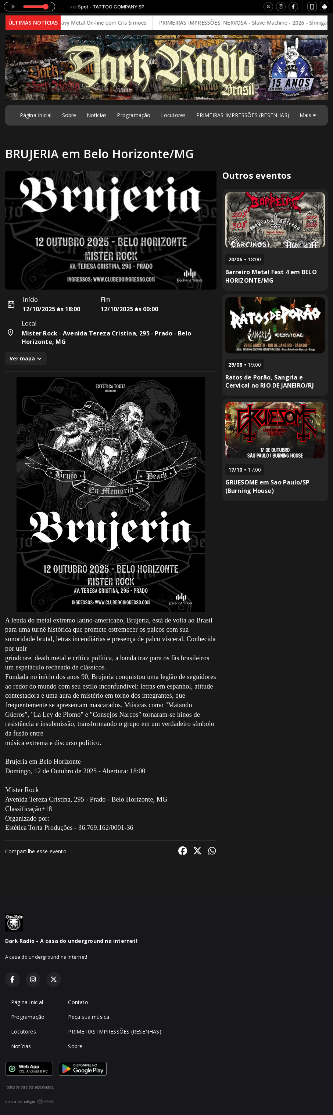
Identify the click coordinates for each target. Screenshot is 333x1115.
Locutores (173, 115)
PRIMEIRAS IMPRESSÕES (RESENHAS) (243, 115)
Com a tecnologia (30, 1101)
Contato (78, 1002)
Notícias (97, 115)
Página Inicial (36, 115)
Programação (133, 115)
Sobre (69, 115)
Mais (308, 115)
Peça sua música (88, 1016)
